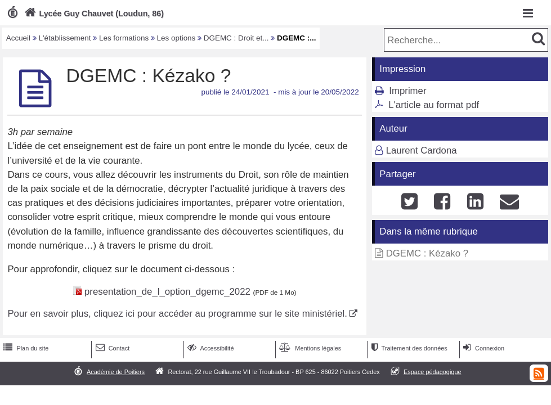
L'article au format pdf (433, 105)
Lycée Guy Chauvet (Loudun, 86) (93, 13)
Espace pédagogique (433, 371)
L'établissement (65, 38)
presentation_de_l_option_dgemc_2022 (167, 291)
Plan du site (24, 348)
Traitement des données (408, 348)
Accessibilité (209, 348)
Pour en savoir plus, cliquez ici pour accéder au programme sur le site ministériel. (177, 313)
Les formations (124, 38)
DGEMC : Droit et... (236, 38)
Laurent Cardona (421, 150)
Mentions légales (309, 348)
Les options (176, 38)
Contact (111, 348)
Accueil (18, 38)
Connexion (482, 348)
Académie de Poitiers (116, 371)
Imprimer (407, 91)
